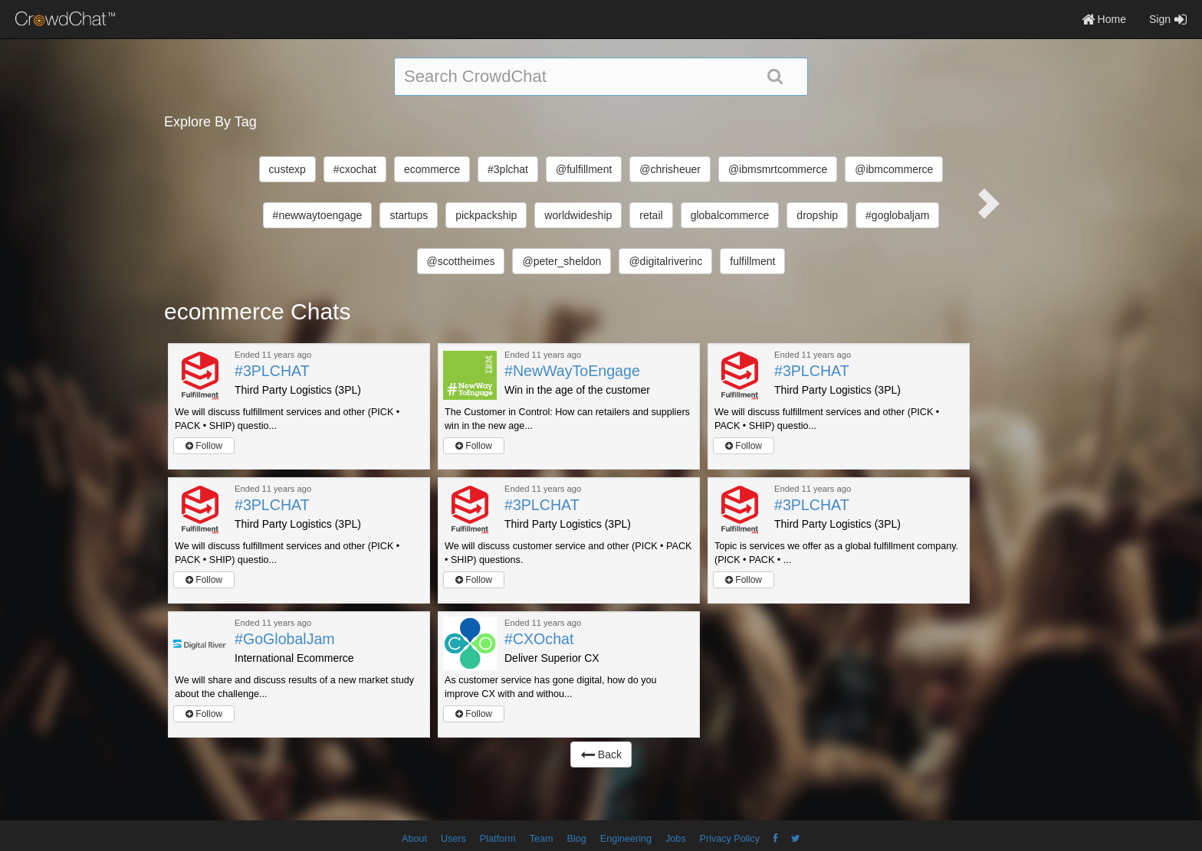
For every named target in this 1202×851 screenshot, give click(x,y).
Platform (498, 838)
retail (650, 215)
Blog (576, 838)
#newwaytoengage (318, 215)
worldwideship (578, 215)
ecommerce (432, 169)
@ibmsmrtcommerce (777, 169)
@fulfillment (584, 169)
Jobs (675, 838)
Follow (204, 445)
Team (541, 838)
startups (408, 215)
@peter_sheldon (561, 261)
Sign (1168, 19)
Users (453, 838)
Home (1104, 19)
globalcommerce (730, 215)
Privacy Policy (730, 838)
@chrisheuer (670, 169)
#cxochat (354, 169)
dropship (817, 215)
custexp (287, 169)
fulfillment (752, 261)
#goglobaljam (897, 215)
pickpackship (486, 215)
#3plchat (508, 169)
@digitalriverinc (665, 261)
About (414, 838)
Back (601, 754)
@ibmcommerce (894, 169)
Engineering (626, 838)
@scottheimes (461, 261)
